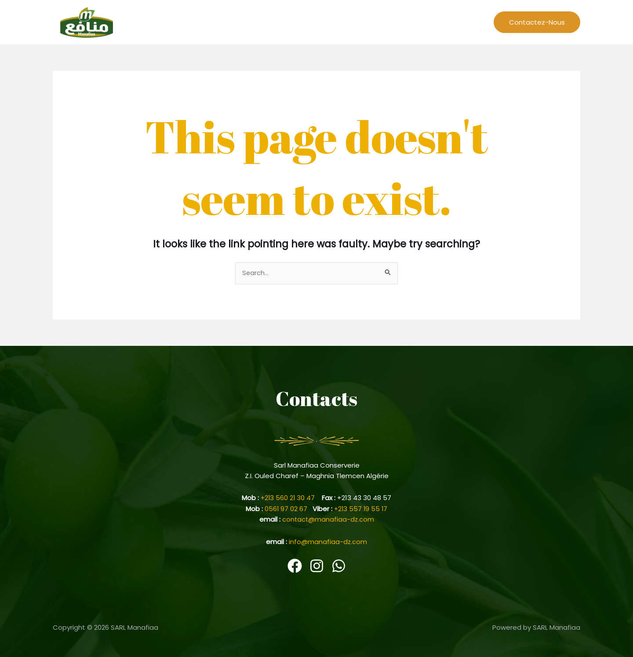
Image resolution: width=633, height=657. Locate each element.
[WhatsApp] (339, 565)
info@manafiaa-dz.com (328, 541)
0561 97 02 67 (288, 508)
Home (277, 21)
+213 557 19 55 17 (361, 508)
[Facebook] (295, 565)
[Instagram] (317, 565)
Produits (466, 21)
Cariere (430, 21)
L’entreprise (316, 21)
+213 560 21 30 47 (291, 498)
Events (396, 21)
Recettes (360, 21)
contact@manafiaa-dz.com (328, 519)
